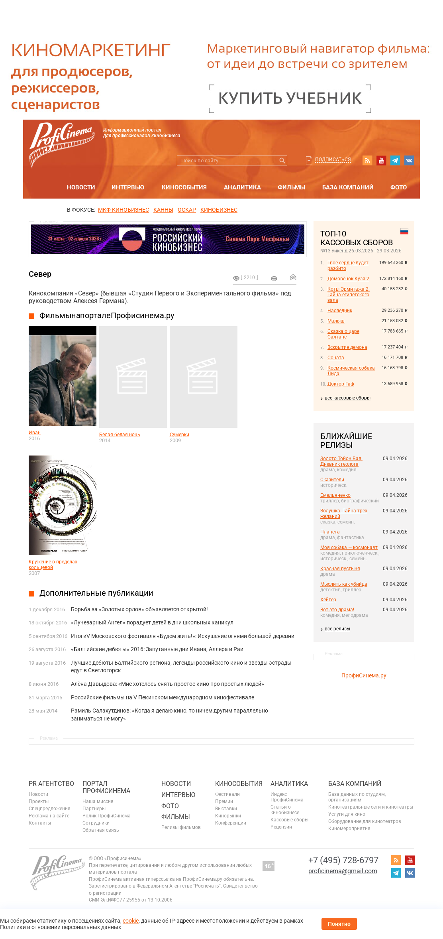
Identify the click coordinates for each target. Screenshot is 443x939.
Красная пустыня (340, 568)
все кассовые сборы (347, 398)
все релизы (337, 629)
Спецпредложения (50, 808)
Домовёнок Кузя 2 (348, 279)
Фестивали (227, 794)
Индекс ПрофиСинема (287, 797)
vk (409, 160)
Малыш (336, 321)
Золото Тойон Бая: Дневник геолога (341, 461)
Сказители (332, 479)
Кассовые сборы (289, 820)
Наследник (339, 310)
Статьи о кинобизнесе (285, 809)
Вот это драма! (337, 609)
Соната (335, 357)
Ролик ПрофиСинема (106, 816)
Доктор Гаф (340, 384)
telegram (395, 160)
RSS (367, 160)
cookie (131, 920)
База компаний (348, 187)
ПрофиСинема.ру (363, 675)
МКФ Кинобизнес (123, 210)
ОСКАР (187, 210)
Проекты (39, 801)
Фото (398, 187)
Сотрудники (96, 823)
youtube (381, 160)
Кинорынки (228, 816)
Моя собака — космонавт (349, 547)
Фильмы (291, 187)
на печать (274, 278)
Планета (330, 532)
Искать (282, 160)
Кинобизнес (218, 210)
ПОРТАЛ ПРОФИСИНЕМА (106, 787)
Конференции (230, 823)
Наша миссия (98, 801)
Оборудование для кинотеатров (364, 821)
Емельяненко (335, 495)
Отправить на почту (293, 277)
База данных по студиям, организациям (357, 797)
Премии (224, 801)
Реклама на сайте (49, 816)
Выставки (226, 808)
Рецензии (281, 827)
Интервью (128, 187)
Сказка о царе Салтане (343, 334)
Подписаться (333, 159)
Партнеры (94, 808)
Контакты (40, 823)
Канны (163, 210)
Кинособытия (184, 187)
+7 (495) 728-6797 (343, 860)
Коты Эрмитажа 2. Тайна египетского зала (348, 294)
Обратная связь (100, 830)
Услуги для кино (346, 814)
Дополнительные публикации (96, 593)
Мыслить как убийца (343, 584)
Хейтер (328, 599)
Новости (81, 187)
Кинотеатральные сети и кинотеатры (370, 807)
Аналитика (242, 187)
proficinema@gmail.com (342, 871)
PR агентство (51, 783)
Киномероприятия (349, 828)
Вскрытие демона (347, 347)
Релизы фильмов (181, 827)
